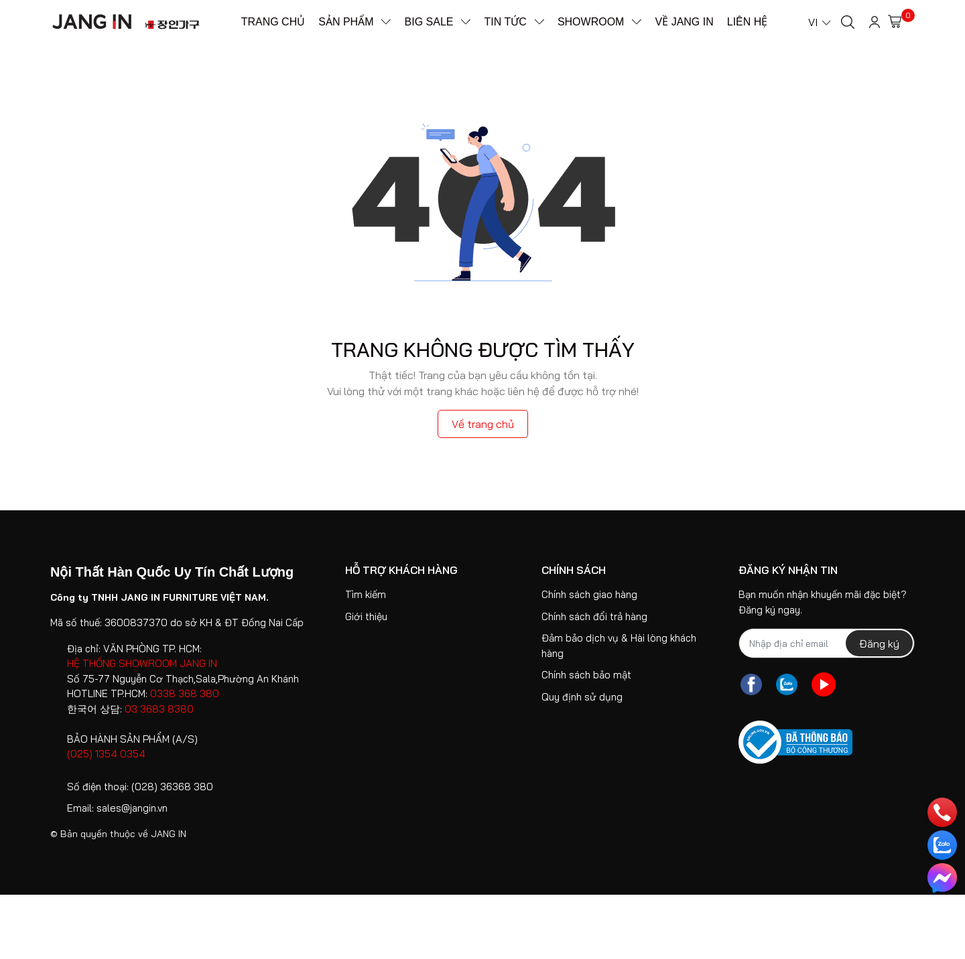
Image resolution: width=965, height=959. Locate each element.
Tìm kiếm (365, 594)
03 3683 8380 (159, 709)
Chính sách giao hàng (589, 594)
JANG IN (168, 834)
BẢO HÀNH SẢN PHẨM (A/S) (132, 739)
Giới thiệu (366, 616)
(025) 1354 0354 (106, 753)
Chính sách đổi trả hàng (594, 616)
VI (813, 22)
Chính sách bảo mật (586, 674)
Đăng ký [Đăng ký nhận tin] (879, 643)
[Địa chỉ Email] (826, 643)
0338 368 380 (184, 693)
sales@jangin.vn (132, 808)
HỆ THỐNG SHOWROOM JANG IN (142, 663)
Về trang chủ (483, 424)
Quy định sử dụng (582, 696)
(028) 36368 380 (172, 786)
